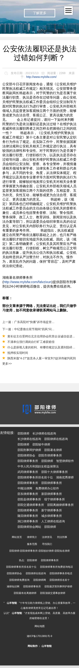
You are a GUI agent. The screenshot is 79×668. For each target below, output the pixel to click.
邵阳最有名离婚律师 (25, 593)
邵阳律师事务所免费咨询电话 (56, 566)
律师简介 (32, 537)
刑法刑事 (62, 537)
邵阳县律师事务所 (29, 499)
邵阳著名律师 (53, 450)
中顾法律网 (24, 488)
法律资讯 (47, 537)
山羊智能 (12, 602)
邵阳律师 (23, 433)
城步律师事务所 (51, 515)
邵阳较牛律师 (41, 444)
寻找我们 (47, 544)
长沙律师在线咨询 (44, 433)
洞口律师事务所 (27, 521)
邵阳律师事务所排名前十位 (35, 477)
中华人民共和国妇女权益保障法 (38, 466)
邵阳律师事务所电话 (61, 573)
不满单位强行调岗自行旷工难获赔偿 (31, 342)
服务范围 (32, 544)
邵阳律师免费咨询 (19, 579)
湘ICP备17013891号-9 (39, 636)
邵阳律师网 (39, 579)
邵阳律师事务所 (27, 461)
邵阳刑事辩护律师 (29, 450)
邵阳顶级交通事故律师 (52, 593)
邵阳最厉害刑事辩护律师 (58, 586)
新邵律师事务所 (51, 494)
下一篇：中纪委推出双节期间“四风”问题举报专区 (29, 329)
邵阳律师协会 (26, 455)
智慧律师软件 (65, 461)
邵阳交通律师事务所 (30, 504)
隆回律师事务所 (27, 515)
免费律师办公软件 (47, 488)
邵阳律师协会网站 (29, 526)
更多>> (7, 363)
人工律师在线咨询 (53, 521)
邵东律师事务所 (27, 494)
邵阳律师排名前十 (60, 579)
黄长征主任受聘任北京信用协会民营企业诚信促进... (41, 336)
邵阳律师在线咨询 (56, 439)
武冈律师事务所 (27, 472)
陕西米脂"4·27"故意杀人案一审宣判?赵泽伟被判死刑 (41, 358)
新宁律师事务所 (51, 510)
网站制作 (33, 646)
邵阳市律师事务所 (50, 455)
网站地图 (40, 626)
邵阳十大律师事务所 (54, 472)
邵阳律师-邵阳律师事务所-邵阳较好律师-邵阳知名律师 (39, 550)
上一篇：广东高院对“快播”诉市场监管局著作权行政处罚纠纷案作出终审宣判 (29, 322)
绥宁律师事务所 (54, 499)
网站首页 (17, 537)
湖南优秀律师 (65, 477)
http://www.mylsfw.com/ (41, 77)
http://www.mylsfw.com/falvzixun (28, 282)
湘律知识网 (13, 586)
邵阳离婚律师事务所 (60, 504)
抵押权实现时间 (17, 352)
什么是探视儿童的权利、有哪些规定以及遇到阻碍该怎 (42, 347)
